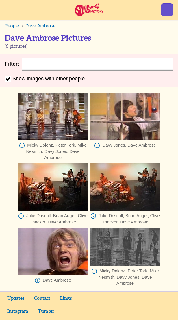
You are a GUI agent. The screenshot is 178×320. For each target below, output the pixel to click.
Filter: (12, 64)
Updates (15, 298)
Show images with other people (45, 79)
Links (66, 298)
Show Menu (167, 9)
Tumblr (46, 311)
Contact (42, 298)
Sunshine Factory (89, 9)
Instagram (17, 311)
